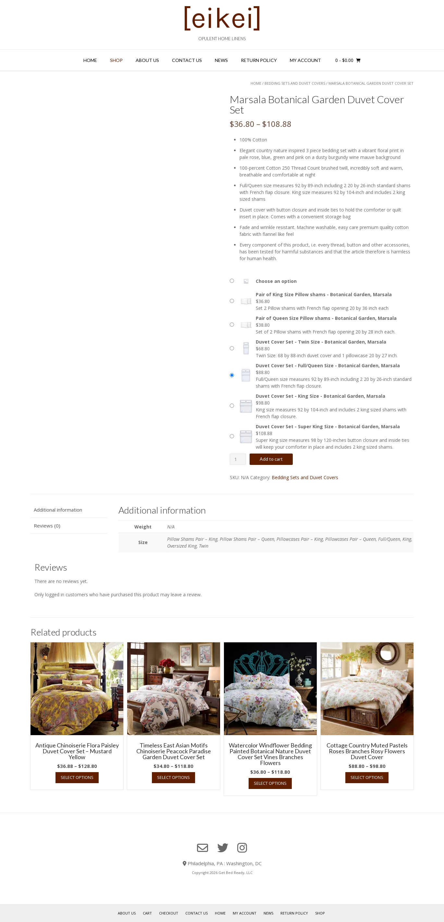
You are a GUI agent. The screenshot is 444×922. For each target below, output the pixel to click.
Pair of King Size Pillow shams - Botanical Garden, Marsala (324, 294)
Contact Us (187, 60)
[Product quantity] (238, 459)
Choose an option (276, 281)
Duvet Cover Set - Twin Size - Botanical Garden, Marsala (321, 342)
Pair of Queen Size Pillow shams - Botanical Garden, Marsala (326, 318)
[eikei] (222, 17)
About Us (147, 60)
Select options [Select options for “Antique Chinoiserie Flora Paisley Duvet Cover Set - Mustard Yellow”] (77, 777)
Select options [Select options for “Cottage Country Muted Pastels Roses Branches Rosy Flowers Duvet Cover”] (367, 777)
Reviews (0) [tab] (47, 525)
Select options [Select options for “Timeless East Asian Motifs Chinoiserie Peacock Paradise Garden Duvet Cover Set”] (173, 777)
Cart (147, 913)
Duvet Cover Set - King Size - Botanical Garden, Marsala (320, 396)
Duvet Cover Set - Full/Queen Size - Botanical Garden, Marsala (328, 365)
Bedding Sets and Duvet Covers (295, 83)
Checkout (168, 913)
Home (90, 60)
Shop (116, 60)
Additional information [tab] (58, 509)
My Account (305, 60)
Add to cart (271, 459)
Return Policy (259, 60)
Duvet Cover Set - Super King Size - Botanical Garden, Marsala (328, 426)
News (221, 60)
